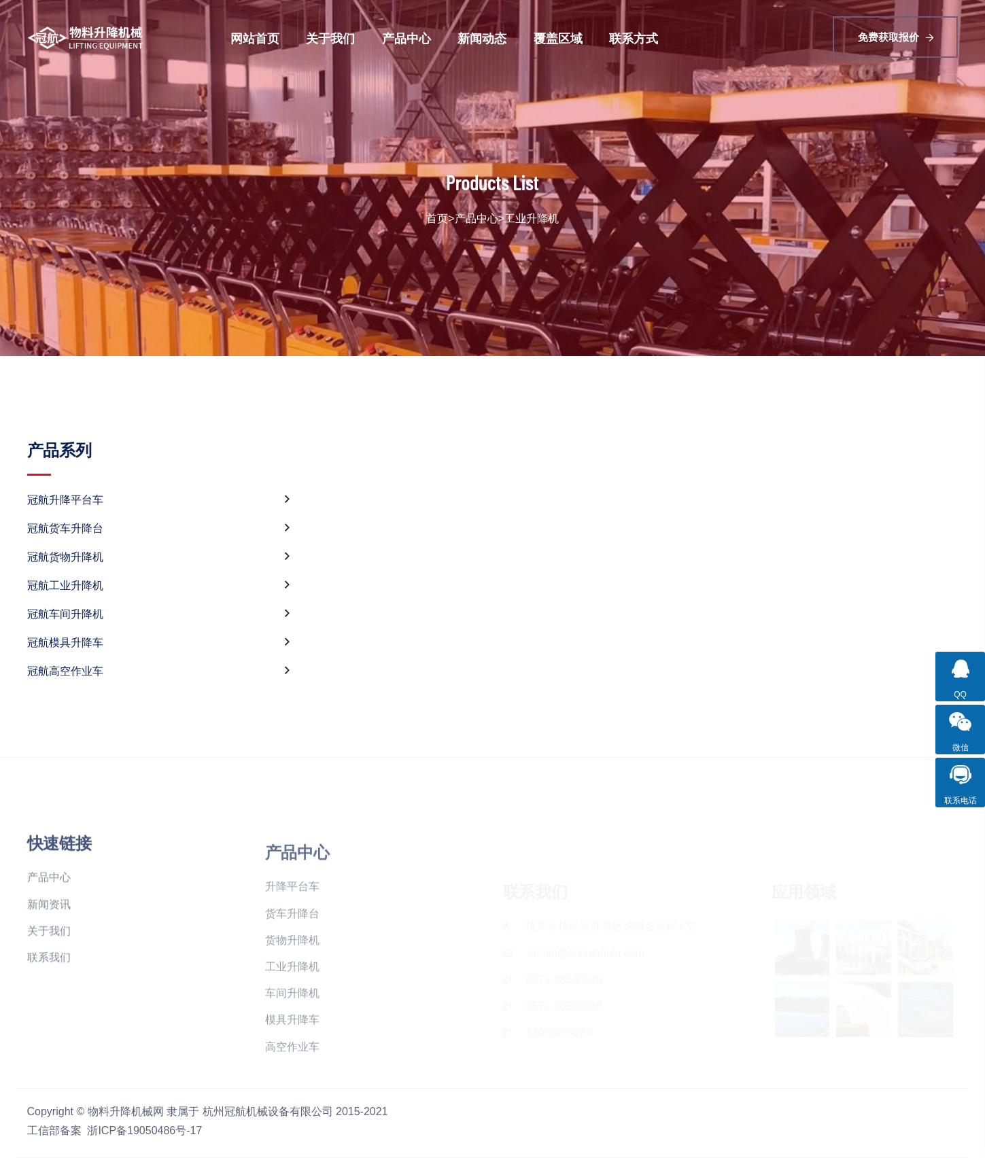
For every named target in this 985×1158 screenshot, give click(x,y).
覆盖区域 (558, 38)
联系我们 (49, 999)
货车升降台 (292, 955)
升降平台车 (292, 928)
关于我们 (330, 38)
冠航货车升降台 (158, 528)
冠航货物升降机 (158, 557)
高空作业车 (292, 1088)
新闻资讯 (49, 945)
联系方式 (633, 38)
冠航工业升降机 (158, 585)
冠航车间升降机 (158, 614)
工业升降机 (531, 218)
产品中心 (406, 38)
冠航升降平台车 (158, 500)
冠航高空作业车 (158, 671)
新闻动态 (481, 38)
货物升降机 (292, 981)
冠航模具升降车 (158, 642)
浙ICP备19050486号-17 (144, 1130)
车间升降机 (292, 1034)
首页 (437, 218)
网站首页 (254, 38)
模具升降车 (292, 1061)
